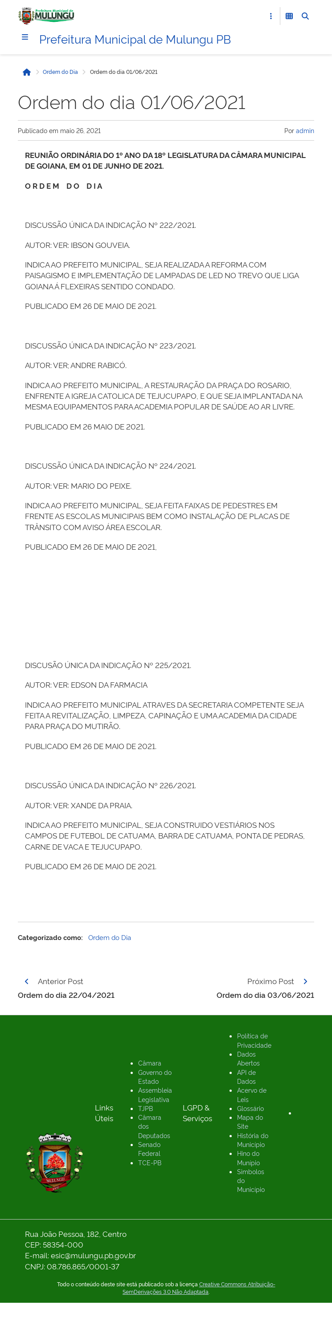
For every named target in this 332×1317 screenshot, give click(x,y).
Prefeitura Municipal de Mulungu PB (135, 38)
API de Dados (246, 1076)
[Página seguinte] (305, 981)
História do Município (252, 1139)
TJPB (145, 1108)
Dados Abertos (248, 1058)
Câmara (149, 1062)
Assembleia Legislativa (155, 1094)
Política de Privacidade (254, 1040)
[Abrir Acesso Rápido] (271, 16)
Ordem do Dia (60, 71)
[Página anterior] (27, 981)
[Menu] (25, 37)
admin (305, 130)
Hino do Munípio (248, 1157)
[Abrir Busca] (305, 16)
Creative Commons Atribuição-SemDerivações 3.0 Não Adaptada (199, 1288)
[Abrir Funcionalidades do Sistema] (289, 16)
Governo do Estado (155, 1076)
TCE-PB (149, 1162)
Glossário (250, 1108)
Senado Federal (149, 1148)
